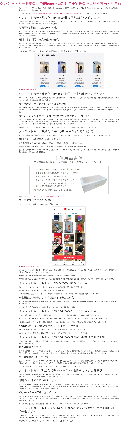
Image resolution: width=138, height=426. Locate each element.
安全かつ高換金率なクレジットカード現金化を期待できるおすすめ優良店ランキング (59, 13)
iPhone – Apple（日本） (29, 89)
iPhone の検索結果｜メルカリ (31, 266)
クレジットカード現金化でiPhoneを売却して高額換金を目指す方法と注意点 (60, 3)
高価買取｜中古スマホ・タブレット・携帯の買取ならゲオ (40, 196)
